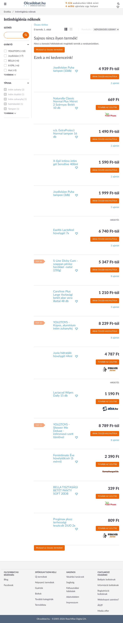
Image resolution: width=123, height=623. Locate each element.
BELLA (11, 61)
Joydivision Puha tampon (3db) (63, 193)
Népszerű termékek (44, 582)
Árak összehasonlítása (104, 77)
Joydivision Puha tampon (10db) (63, 69)
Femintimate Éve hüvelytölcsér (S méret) (63, 458)
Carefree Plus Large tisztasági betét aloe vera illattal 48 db (63, 296)
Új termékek (41, 577)
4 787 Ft (112, 354)
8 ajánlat (115, 276)
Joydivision (13, 56)
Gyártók (39, 588)
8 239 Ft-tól (109, 324)
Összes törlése (41, 25)
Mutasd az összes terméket (49, 50)
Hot (10, 70)
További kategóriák (44, 599)
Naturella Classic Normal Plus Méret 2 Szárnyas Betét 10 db (65, 103)
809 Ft (113, 521)
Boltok (38, 594)
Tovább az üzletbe (107, 107)
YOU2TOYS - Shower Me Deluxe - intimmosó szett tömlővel (63, 431)
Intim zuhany (14, 90)
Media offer (103, 611)
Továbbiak (10, 75)
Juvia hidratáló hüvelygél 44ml (62, 355)
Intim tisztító (14, 94)
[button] (117, 7)
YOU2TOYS (14, 51)
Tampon (12, 109)
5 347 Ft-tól (109, 262)
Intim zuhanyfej (16, 99)
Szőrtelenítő (14, 104)
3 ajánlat (115, 307)
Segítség (70, 582)
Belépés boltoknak (106, 580)
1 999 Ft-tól (109, 193)
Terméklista (40, 605)
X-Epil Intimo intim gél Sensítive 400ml (65, 163)
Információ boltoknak (108, 585)
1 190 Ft (112, 394)
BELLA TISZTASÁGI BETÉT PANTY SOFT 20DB (65, 490)
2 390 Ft (112, 457)
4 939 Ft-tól (109, 69)
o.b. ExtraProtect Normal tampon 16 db (65, 133)
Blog (6, 580)
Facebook (8, 585)
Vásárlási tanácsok (75, 577)
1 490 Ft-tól (109, 132)
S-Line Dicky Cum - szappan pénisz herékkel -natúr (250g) (65, 266)
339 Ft (113, 489)
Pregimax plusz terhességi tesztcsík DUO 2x (64, 522)
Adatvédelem (72, 597)
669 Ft (113, 100)
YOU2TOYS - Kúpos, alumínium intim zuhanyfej (64, 325)
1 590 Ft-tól (109, 162)
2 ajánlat (115, 83)
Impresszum (72, 602)
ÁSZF (100, 605)
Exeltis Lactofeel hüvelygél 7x (63, 232)
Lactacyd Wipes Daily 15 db (63, 394)
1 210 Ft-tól (109, 293)
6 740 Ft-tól (109, 231)
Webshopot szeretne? (108, 600)
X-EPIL (11, 66)
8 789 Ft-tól (109, 426)
